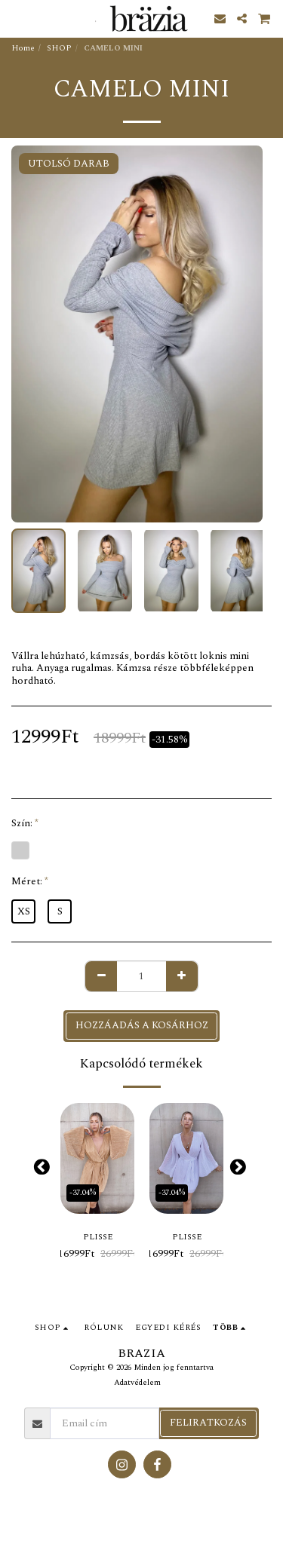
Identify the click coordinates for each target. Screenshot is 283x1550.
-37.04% (82, 1193)
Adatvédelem (137, 1383)
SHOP (59, 48)
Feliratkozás (208, 1422)
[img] (97, 1158)
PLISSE (97, 1237)
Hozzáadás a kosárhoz (141, 1025)
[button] (16, 18)
